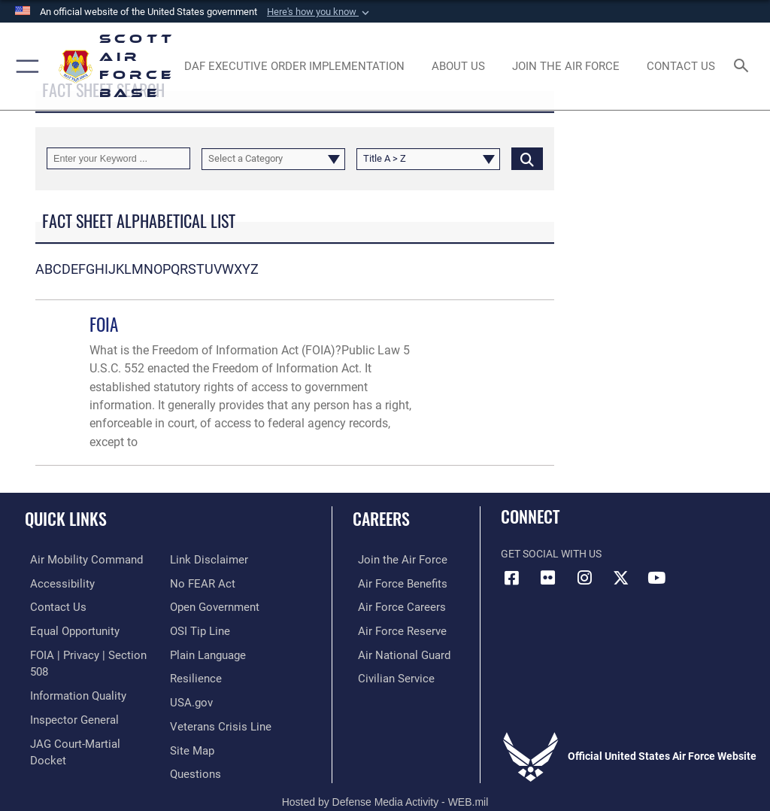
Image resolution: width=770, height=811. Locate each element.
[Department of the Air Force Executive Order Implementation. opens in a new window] (294, 66)
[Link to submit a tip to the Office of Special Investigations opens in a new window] (197, 605)
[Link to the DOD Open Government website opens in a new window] (212, 582)
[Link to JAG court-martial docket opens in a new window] (84, 721)
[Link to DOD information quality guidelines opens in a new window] (70, 674)
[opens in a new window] (565, 66)
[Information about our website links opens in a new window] (60, 743)
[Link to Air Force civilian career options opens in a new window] (387, 674)
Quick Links (66, 518)
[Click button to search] (527, 158)
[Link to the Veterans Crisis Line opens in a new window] (216, 697)
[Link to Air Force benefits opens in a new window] (394, 582)
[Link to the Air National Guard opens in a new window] (396, 651)
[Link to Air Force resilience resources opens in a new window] (193, 651)
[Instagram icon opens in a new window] (584, 577)
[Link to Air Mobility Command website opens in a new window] (76, 559)
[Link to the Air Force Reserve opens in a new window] (393, 628)
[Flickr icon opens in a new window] (548, 577)
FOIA (103, 324)
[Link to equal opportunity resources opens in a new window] (67, 628)
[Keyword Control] (118, 158)
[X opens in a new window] (620, 577)
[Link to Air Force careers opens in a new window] (392, 605)
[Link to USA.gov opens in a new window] (190, 674)
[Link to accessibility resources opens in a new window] (53, 582)
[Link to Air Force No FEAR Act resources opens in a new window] (199, 559)
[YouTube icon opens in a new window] (656, 577)
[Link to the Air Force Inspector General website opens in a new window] (66, 697)
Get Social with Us (551, 554)
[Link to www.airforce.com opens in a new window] (393, 559)
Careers (381, 518)
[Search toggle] (744, 67)
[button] (319, 12)
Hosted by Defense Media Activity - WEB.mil (385, 778)
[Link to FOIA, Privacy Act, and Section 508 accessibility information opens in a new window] (88, 651)
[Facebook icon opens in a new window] (512, 577)
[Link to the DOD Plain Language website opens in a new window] (206, 628)
